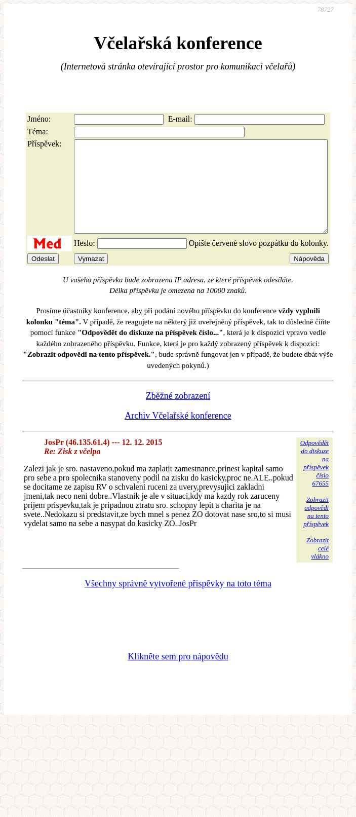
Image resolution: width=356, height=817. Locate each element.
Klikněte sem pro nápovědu (178, 675)
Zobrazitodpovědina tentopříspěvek (316, 530)
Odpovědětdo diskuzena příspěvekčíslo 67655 (314, 481)
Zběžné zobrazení (178, 414)
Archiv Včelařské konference (178, 434)
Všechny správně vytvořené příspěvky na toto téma (178, 602)
